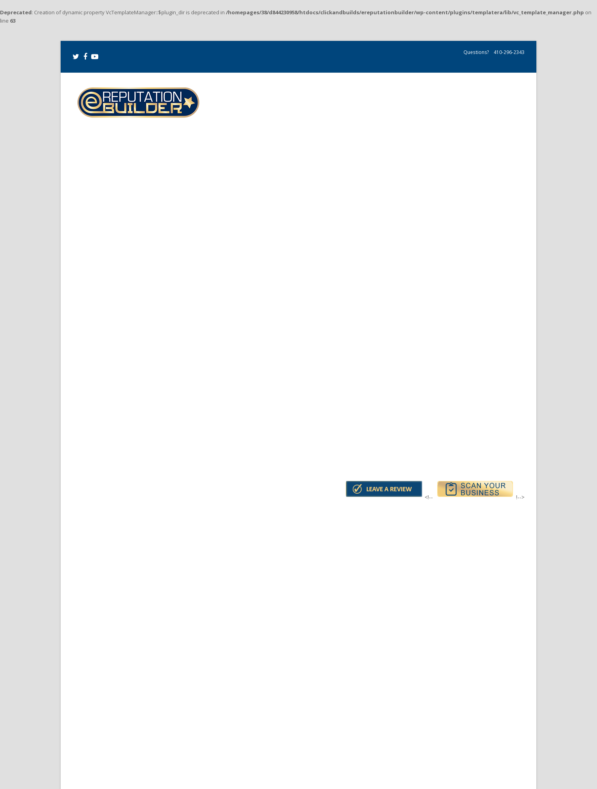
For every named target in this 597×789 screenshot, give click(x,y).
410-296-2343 (508, 52)
